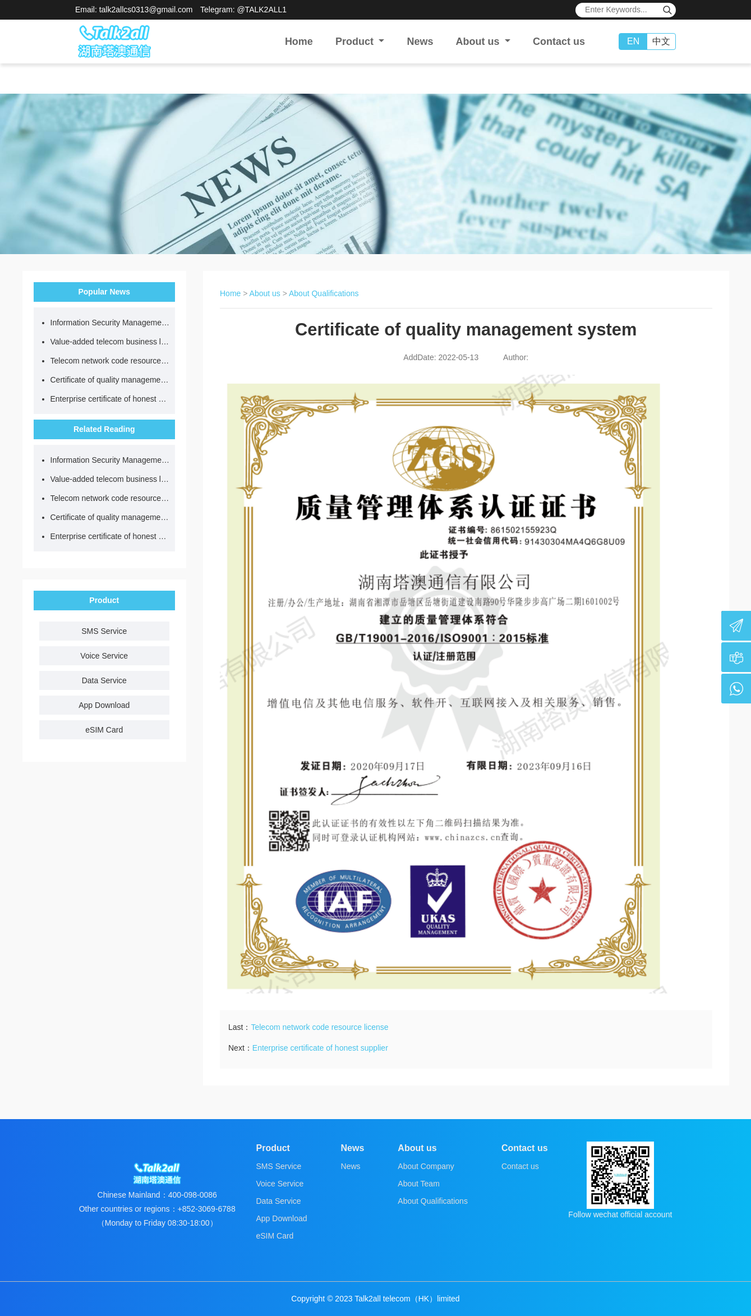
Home (299, 41)
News (420, 41)
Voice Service (104, 655)
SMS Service (104, 631)
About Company (426, 1166)
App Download (104, 705)
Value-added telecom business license (110, 341)
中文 (661, 41)
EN (633, 41)
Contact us (559, 41)
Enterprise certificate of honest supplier (110, 398)
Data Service (104, 680)
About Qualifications (324, 293)
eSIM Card (104, 729)
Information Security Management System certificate (110, 322)
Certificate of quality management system (110, 379)
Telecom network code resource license (110, 360)
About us (265, 293)
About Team (418, 1183)
